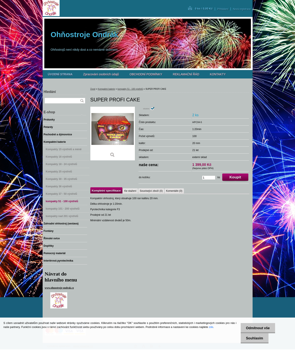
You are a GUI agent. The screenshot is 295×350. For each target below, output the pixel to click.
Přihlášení (222, 9)
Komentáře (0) (174, 190)
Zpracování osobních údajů (101, 74)
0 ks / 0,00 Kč (204, 8)
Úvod (92, 89)
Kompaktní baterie (106, 89)
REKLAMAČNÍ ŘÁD (186, 74)
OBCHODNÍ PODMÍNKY (146, 74)
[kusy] (208, 178)
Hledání (50, 92)
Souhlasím (254, 338)
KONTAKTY (218, 74)
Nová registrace (242, 9)
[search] (82, 100)
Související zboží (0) (151, 190)
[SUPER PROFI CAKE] (113, 133)
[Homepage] (60, 74)
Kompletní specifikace (106, 190)
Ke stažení (130, 190)
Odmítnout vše (258, 328)
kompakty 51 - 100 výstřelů (130, 89)
